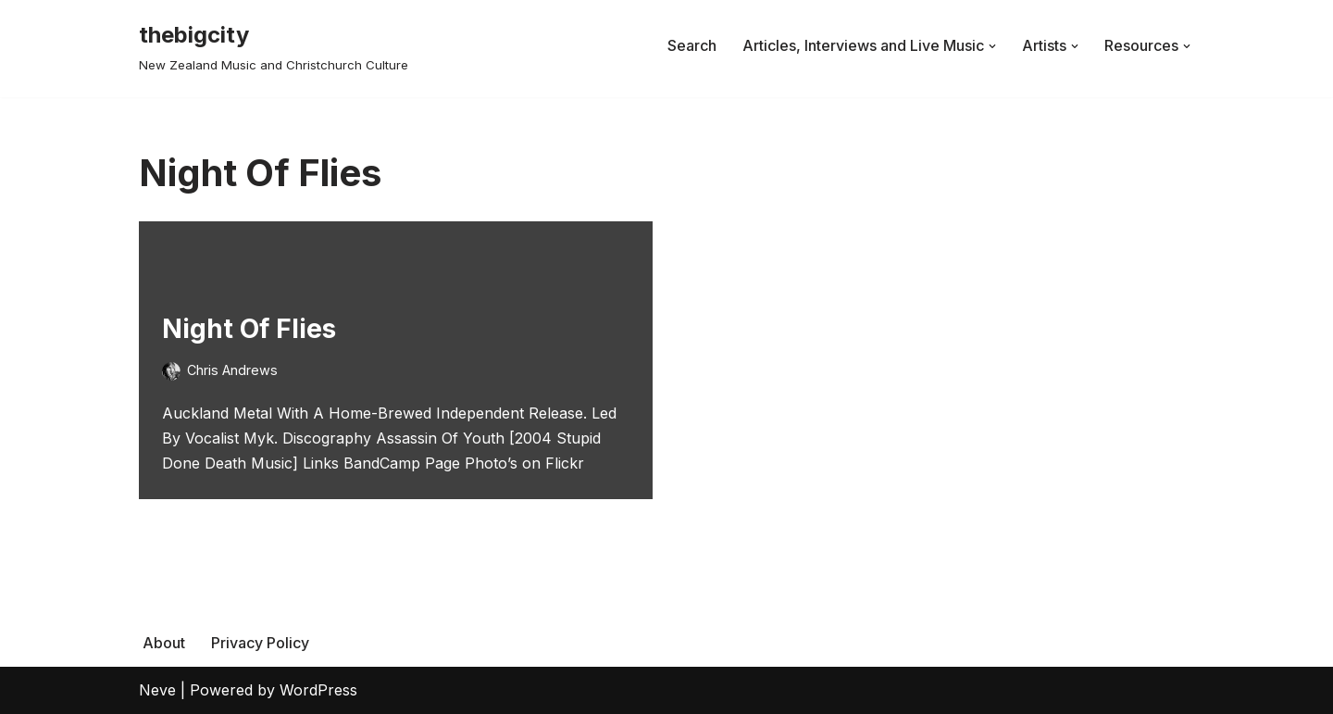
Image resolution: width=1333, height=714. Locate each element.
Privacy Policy (260, 642)
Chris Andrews (232, 370)
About (164, 642)
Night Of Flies (249, 328)
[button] (992, 46)
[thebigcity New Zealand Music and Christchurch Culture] (273, 46)
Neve (157, 690)
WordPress (318, 690)
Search (691, 45)
